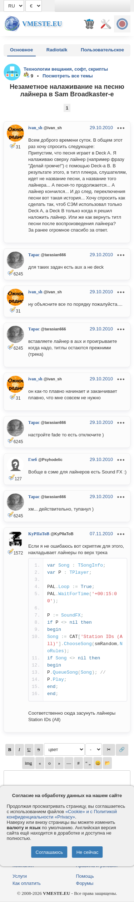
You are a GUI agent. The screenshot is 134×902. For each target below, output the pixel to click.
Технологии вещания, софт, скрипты (66, 69)
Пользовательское (102, 49)
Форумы (85, 883)
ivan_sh (35, 127)
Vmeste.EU (42, 23)
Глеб (32, 459)
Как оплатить (27, 883)
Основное (21, 49)
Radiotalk (57, 49)
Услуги (20, 876)
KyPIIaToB (38, 533)
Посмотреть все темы (68, 75)
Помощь (85, 876)
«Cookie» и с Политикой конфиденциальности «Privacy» (62, 814)
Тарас (34, 254)
